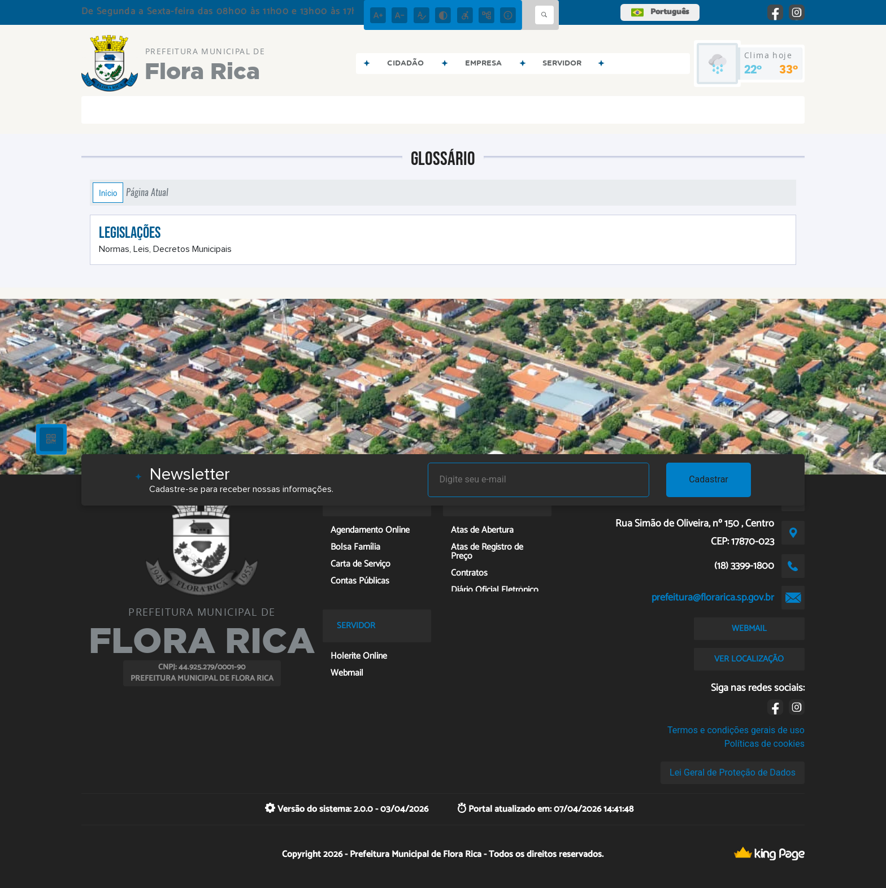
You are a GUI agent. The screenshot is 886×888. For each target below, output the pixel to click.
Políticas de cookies (764, 743)
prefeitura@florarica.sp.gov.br (713, 597)
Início (108, 192)
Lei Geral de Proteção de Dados (733, 772)
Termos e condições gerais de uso (736, 730)
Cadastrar (708, 479)
